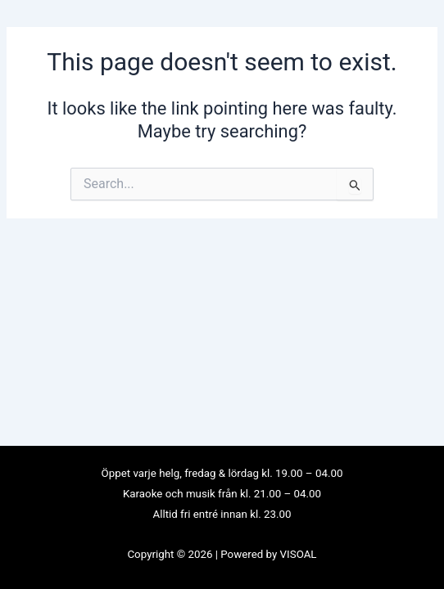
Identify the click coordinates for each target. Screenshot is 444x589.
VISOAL (298, 554)
